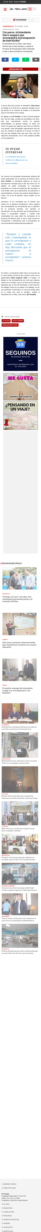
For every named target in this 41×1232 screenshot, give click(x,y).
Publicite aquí (9, 1188)
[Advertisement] (20, 494)
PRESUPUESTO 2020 (10, 325)
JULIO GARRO (17, 321)
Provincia (7, 1216)
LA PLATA (6, 321)
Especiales (7, 1231)
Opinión (6, 1223)
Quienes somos (9, 1184)
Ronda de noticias (10, 1219)
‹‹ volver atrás (20, 334)
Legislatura (8, 1212)
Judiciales (7, 1227)
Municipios (7, 1208)
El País (5, 1204)
